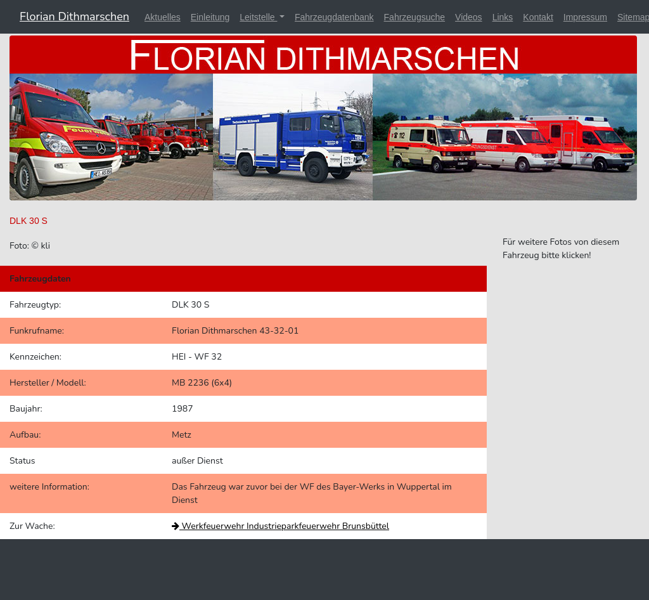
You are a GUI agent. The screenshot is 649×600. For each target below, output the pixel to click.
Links (502, 17)
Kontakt (538, 17)
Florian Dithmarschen (74, 16)
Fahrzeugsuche (415, 17)
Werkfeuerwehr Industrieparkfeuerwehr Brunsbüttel (280, 526)
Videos (468, 17)
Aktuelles (163, 17)
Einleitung (210, 17)
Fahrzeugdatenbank (334, 17)
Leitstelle (258, 17)
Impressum (585, 17)
